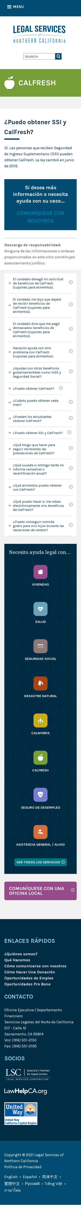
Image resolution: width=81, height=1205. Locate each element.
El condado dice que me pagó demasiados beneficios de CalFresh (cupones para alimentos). (36, 330)
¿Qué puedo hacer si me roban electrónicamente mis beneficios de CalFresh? (38, 505)
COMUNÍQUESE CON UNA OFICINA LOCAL (36, 891)
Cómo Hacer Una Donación (29, 972)
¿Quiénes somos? (21, 954)
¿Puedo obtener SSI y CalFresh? (38, 433)
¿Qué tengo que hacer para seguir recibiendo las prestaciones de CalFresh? (34, 449)
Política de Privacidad (22, 1167)
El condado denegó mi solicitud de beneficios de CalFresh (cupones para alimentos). (38, 283)
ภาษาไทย (12, 1190)
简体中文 (50, 1176)
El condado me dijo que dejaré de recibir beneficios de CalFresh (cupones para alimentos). (37, 305)
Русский (32, 1183)
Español (30, 1176)
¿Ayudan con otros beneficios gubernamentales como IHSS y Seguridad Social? (37, 372)
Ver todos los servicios (38, 862)
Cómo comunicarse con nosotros (35, 966)
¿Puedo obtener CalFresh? (33, 388)
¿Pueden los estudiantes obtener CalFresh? (32, 419)
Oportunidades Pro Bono (27, 984)
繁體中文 (12, 1183)
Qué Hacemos (17, 960)
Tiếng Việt (53, 1183)
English (11, 1176)
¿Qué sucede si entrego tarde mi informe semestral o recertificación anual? (38, 469)
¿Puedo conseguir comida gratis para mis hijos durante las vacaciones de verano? (38, 526)
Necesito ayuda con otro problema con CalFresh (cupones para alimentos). (33, 352)
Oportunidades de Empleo (28, 978)
